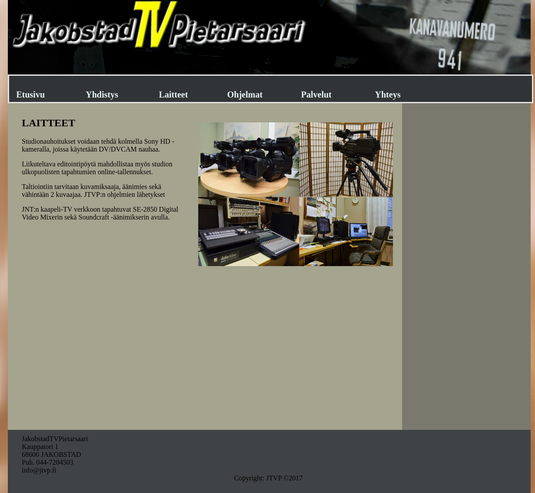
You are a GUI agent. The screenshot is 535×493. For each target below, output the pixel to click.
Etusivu (30, 94)
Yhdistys (102, 94)
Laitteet (173, 94)
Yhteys (388, 94)
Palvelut (316, 94)
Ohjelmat (244, 94)
